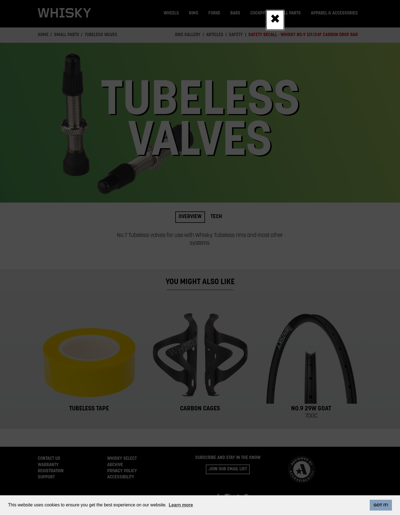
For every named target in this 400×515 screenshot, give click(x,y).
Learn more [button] (181, 505)
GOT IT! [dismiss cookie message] (381, 505)
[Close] (275, 20)
